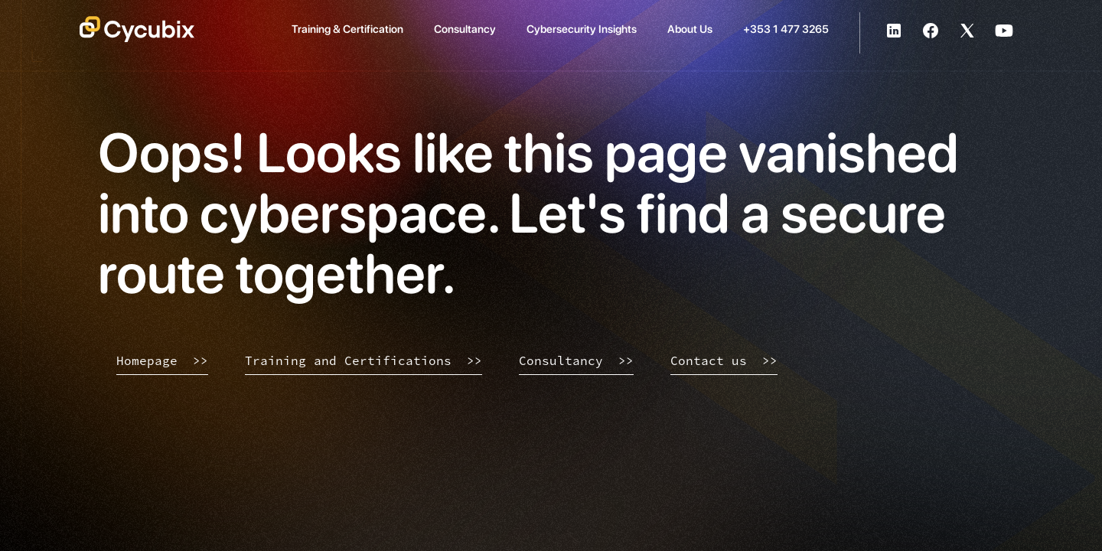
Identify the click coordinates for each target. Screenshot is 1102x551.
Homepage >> (162, 360)
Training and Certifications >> (363, 360)
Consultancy (465, 28)
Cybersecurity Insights (582, 28)
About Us (689, 28)
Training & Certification (347, 28)
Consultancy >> (576, 360)
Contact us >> (724, 360)
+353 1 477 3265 (786, 28)
